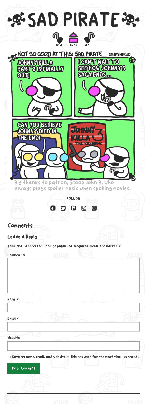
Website (13, 337)
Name (13, 299)
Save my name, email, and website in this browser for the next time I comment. (75, 356)
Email (13, 318)
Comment (16, 255)
